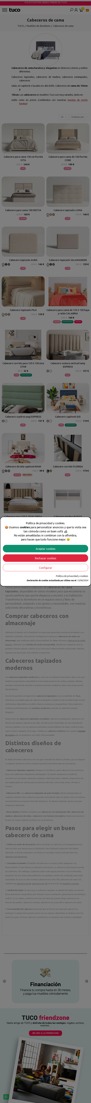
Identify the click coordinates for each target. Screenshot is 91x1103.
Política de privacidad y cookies (72, 576)
